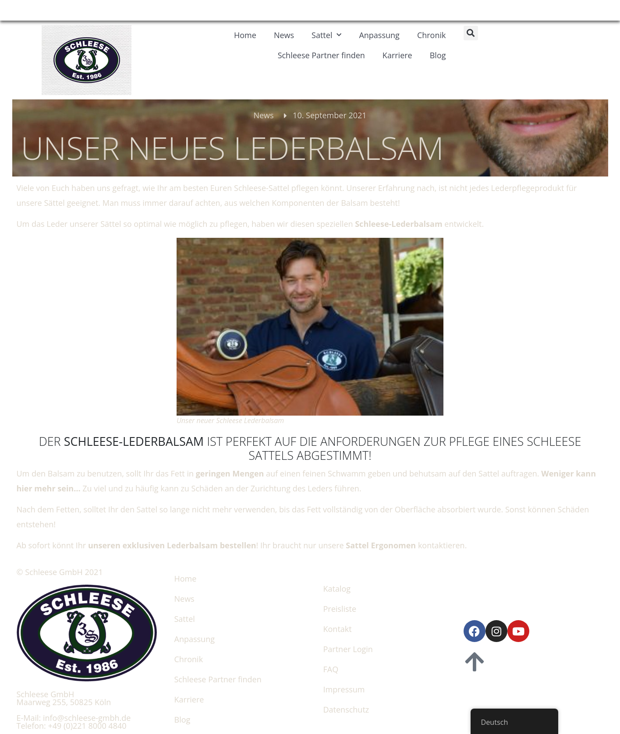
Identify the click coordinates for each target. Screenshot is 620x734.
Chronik (431, 35)
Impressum (344, 689)
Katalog (337, 588)
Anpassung (379, 35)
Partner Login (348, 649)
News (284, 35)
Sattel (326, 35)
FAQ (331, 669)
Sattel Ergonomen (380, 545)
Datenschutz (346, 709)
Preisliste (340, 608)
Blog (438, 55)
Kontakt (337, 629)
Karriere (397, 55)
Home (245, 35)
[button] (471, 33)
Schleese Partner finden (321, 55)
